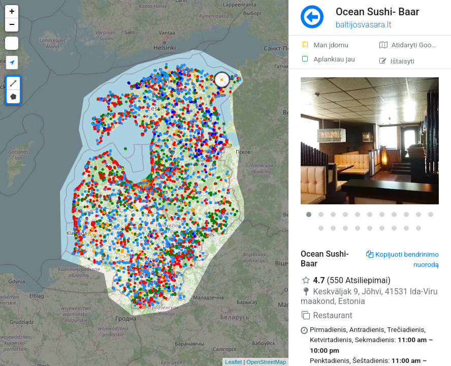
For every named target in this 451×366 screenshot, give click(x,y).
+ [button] (12, 12)
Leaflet (233, 362)
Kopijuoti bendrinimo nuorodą (402, 259)
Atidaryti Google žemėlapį (415, 45)
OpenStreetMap (266, 362)
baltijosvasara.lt (364, 24)
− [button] (12, 25)
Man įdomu (324, 45)
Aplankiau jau (328, 59)
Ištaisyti (396, 61)
